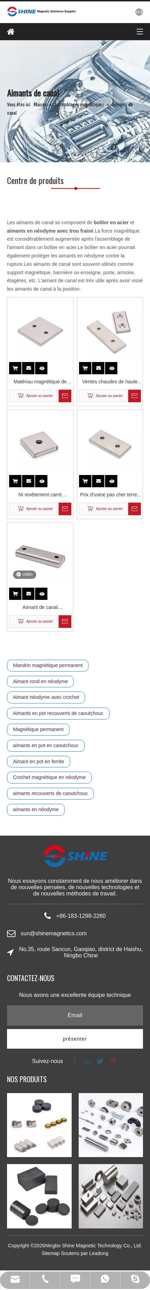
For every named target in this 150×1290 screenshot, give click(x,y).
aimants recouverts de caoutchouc (50, 793)
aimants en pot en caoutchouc (46, 745)
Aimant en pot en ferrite (38, 761)
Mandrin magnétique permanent (48, 665)
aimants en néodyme (36, 809)
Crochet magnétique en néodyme (49, 777)
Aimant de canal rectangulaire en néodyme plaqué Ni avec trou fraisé (40, 608)
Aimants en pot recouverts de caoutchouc (58, 713)
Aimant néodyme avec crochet (46, 697)
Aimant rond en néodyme (40, 681)
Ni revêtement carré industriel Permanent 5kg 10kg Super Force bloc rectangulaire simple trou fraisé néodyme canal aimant (40, 495)
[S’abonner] (75, 1039)
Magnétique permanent (38, 729)
